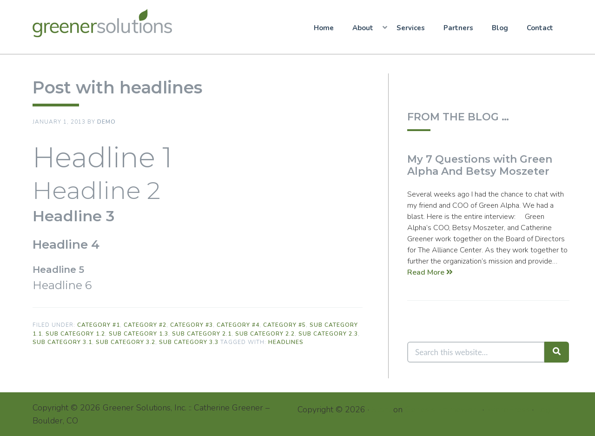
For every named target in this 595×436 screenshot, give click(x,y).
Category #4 (238, 325)
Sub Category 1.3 (138, 333)
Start (381, 408)
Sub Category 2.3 (328, 333)
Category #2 (145, 325)
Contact (540, 28)
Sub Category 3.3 (188, 342)
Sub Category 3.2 (125, 342)
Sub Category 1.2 (75, 333)
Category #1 (98, 325)
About (362, 28)
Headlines (286, 342)
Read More (430, 272)
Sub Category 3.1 (62, 342)
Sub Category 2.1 (201, 333)
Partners (458, 28)
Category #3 (191, 325)
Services (411, 28)
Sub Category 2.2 (265, 333)
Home (324, 28)
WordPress (508, 408)
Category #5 (284, 325)
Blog (500, 28)
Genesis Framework (442, 408)
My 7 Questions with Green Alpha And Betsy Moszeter (479, 165)
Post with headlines (117, 87)
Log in (547, 408)
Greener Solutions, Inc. (106, 23)
